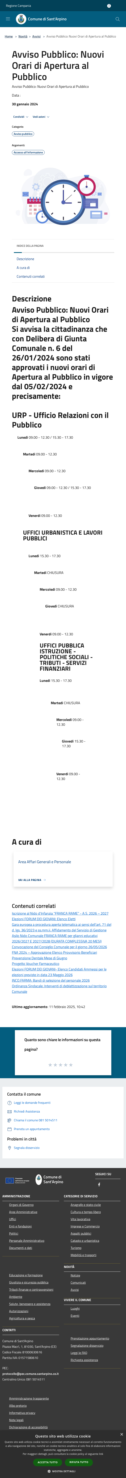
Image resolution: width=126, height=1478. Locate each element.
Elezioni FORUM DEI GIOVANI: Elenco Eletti (44, 919)
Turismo (76, 1247)
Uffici (12, 1219)
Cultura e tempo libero (86, 1211)
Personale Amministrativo (26, 1240)
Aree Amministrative (23, 1211)
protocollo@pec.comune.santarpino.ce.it (30, 1373)
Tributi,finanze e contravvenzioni (31, 1289)
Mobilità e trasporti (83, 1255)
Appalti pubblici (81, 1233)
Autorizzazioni (18, 1311)
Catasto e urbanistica (85, 1240)
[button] (63, 1471)
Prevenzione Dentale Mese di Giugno (39, 958)
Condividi (21, 117)
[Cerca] (117, 19)
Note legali (16, 1420)
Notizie (75, 1275)
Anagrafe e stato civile (86, 1204)
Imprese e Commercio (85, 1226)
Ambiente (15, 1296)
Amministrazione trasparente (29, 1398)
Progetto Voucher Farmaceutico (35, 963)
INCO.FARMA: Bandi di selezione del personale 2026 (51, 980)
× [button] (121, 1434)
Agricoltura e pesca (22, 1318)
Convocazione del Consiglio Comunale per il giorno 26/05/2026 (59, 947)
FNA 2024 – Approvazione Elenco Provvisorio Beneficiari (54, 952)
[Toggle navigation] (8, 18)
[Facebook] (99, 1185)
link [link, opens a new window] (101, 1454)
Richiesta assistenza (84, 1360)
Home (9, 36)
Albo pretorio (18, 1405)
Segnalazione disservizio (87, 1345)
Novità (22, 36)
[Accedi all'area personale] (109, 5)
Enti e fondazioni (20, 1226)
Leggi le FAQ (79, 1352)
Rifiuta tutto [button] (78, 1462)
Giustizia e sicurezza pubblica (28, 1282)
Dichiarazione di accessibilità (28, 1427)
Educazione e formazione (26, 1275)
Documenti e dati (20, 1247)
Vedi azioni (42, 117)
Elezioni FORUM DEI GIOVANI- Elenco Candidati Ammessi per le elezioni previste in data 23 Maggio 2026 (59, 972)
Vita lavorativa (80, 1219)
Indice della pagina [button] (30, 246)
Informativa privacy (22, 1412)
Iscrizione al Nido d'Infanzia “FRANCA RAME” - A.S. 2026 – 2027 (60, 913)
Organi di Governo (21, 1204)
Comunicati (78, 1282)
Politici (13, 1233)
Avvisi (36, 36)
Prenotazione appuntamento (90, 1338)
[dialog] (63, 1454)
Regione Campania (18, 5)
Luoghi (75, 1308)
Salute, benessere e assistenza (29, 1303)
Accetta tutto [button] (48, 1462)
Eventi (75, 1315)
